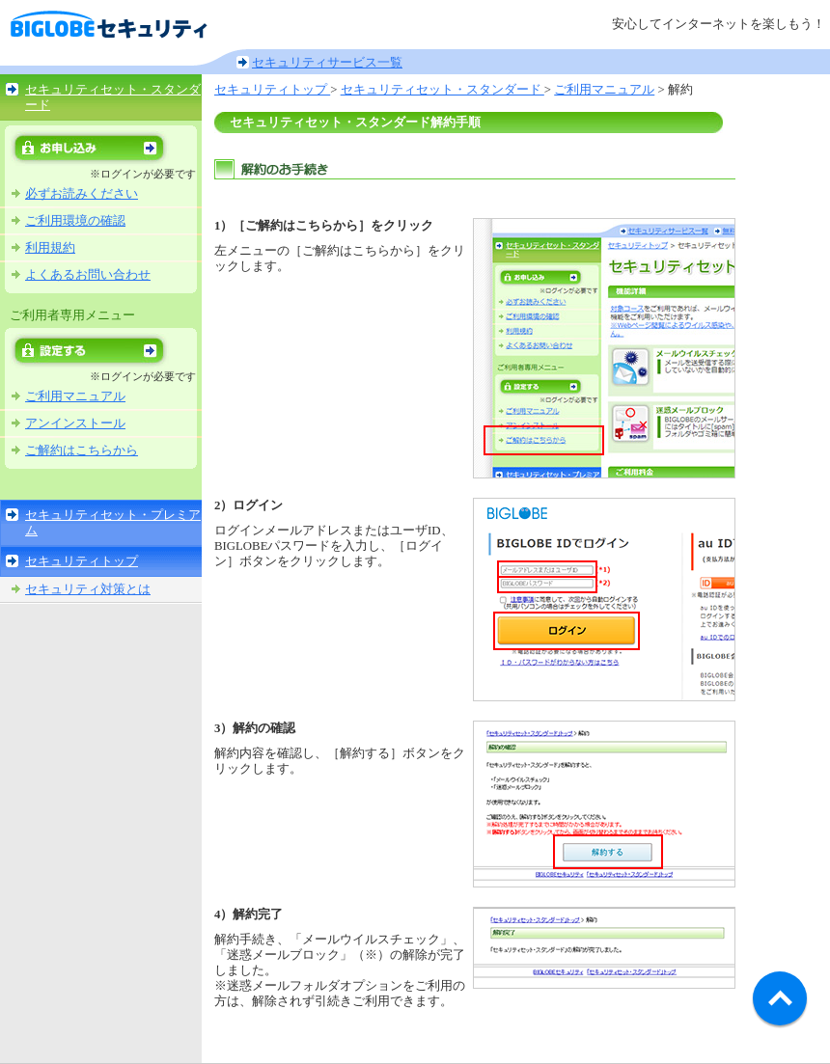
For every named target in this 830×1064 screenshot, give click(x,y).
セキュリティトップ (81, 561)
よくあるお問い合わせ (88, 275)
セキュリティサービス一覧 (327, 62)
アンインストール (75, 423)
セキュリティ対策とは (88, 589)
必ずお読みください (81, 194)
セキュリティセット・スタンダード (113, 97)
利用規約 (50, 248)
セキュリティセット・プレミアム (113, 522)
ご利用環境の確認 (75, 221)
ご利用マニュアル (75, 396)
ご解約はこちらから (81, 450)
